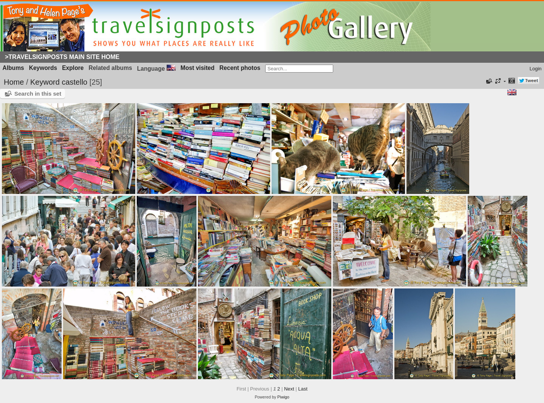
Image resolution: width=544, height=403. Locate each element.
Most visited (198, 68)
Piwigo (283, 397)
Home (14, 82)
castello (74, 82)
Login (536, 68)
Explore (72, 68)
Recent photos (239, 68)
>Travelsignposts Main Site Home (62, 57)
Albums (13, 68)
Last (303, 389)
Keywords (43, 68)
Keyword (45, 82)
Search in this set (37, 93)
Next (289, 389)
